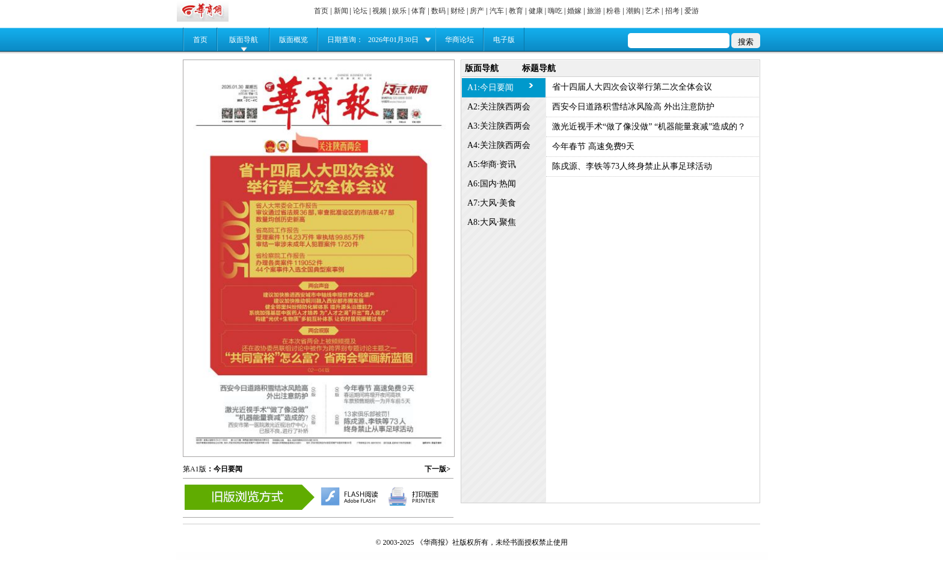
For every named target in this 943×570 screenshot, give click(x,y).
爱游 (691, 11)
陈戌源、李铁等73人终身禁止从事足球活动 (632, 166)
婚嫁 (574, 11)
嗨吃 (555, 11)
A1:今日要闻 (490, 87)
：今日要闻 (224, 469)
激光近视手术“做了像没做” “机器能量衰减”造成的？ (649, 126)
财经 (457, 11)
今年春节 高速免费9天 (593, 146)
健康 (536, 11)
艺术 (652, 11)
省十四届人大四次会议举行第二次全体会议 (632, 86)
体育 (418, 11)
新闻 (341, 11)
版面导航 (243, 39)
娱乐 (399, 11)
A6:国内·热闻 (491, 183)
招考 (672, 11)
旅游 (594, 11)
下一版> (437, 469)
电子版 (504, 39)
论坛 (360, 11)
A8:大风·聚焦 (491, 222)
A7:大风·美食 (491, 202)
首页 (321, 11)
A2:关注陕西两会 (498, 106)
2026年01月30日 (393, 39)
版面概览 (293, 39)
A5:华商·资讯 (491, 164)
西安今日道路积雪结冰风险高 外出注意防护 (633, 106)
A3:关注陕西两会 (498, 125)
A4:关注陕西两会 (498, 145)
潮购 (633, 11)
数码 (438, 11)
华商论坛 (459, 39)
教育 (516, 11)
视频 (379, 11)
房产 (477, 11)
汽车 (497, 11)
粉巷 (613, 11)
